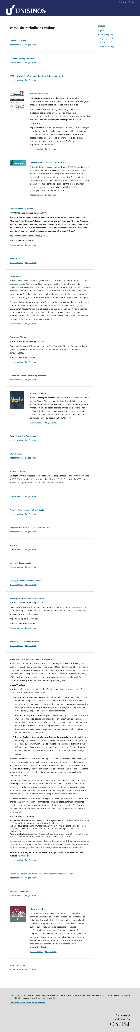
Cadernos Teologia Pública (22, 58)
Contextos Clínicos (18, 337)
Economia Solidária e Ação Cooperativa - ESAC (31, 528)
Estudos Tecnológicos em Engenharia (27, 510)
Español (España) (105, 34)
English (101, 30)
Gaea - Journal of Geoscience (23, 436)
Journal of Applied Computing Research (28, 375)
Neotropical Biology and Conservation (27, 598)
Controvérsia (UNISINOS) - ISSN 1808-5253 (49, 162)
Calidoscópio (15, 276)
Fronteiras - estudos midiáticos (24, 641)
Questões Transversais (20, 563)
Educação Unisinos (18, 471)
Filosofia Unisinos (38, 393)
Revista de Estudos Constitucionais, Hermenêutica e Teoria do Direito (42, 874)
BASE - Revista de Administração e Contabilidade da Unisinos (38, 76)
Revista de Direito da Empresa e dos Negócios (31, 659)
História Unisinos (38, 909)
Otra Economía (16, 454)
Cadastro (122, 2)
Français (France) (105, 38)
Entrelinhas (15, 258)
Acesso (131, 2)
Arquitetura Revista (39, 94)
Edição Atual (30, 44)
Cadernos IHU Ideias (19, 41)
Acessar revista (16, 44)
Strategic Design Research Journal (26, 580)
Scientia (13, 545)
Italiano (101, 42)
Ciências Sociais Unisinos (21, 208)
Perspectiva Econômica (20, 891)
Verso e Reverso (17, 965)
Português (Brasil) (106, 46)
